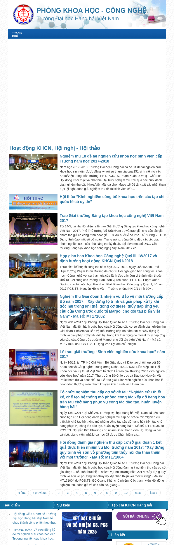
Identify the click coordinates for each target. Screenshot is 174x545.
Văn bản (93, 41)
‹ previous (39, 399)
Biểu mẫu (113, 41)
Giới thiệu (44, 33)
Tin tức (65, 33)
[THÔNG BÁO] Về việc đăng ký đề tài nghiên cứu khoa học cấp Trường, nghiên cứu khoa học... (33, 441)
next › (139, 399)
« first (22, 399)
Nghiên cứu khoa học (96, 33)
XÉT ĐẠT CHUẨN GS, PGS (61, 41)
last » (153, 399)
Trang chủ (20, 33)
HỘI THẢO (128, 33)
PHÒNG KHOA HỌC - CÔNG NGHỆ (91, 10)
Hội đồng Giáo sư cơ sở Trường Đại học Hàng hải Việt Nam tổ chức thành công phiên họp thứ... (34, 425)
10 (126, 399)
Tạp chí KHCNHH (23, 41)
